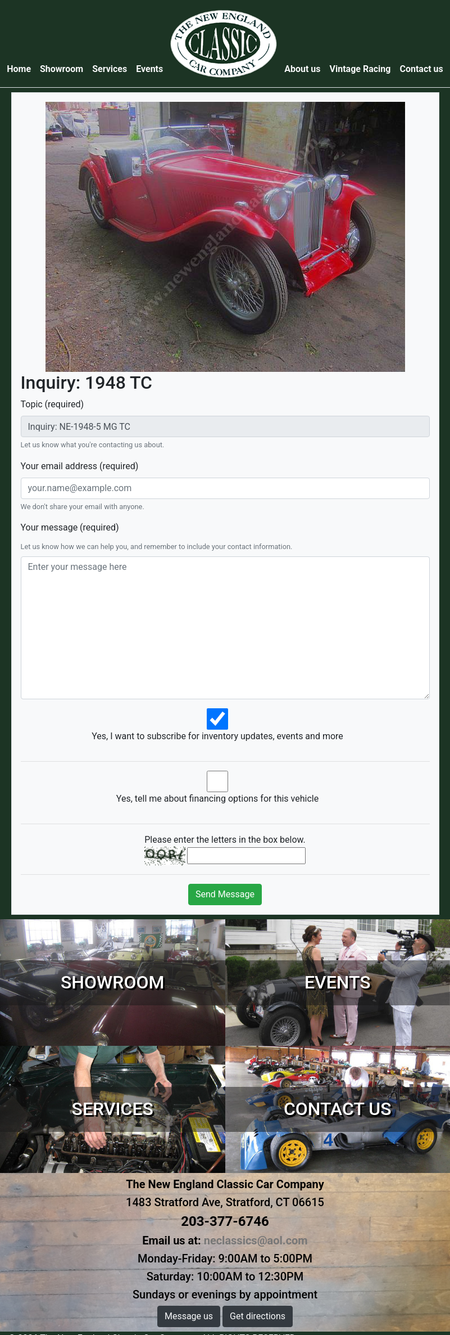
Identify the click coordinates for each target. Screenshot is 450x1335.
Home (21, 68)
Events (149, 69)
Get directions (257, 1316)
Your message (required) (70, 527)
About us (302, 69)
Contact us (421, 69)
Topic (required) (52, 404)
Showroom (61, 69)
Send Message (225, 894)
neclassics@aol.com (256, 1240)
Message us (189, 1316)
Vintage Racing (360, 69)
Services (109, 69)
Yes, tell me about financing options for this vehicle (217, 798)
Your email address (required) (80, 466)
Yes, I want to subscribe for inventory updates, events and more (217, 736)
